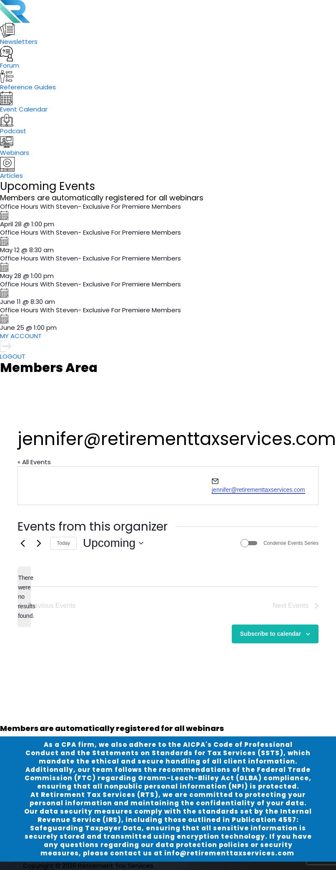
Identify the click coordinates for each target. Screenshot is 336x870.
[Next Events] (39, 543)
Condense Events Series (290, 543)
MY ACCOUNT (21, 335)
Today (63, 543)
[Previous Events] (23, 543)
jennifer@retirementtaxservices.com (258, 489)
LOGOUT (12, 350)
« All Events (34, 462)
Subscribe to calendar (270, 633)
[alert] (24, 597)
